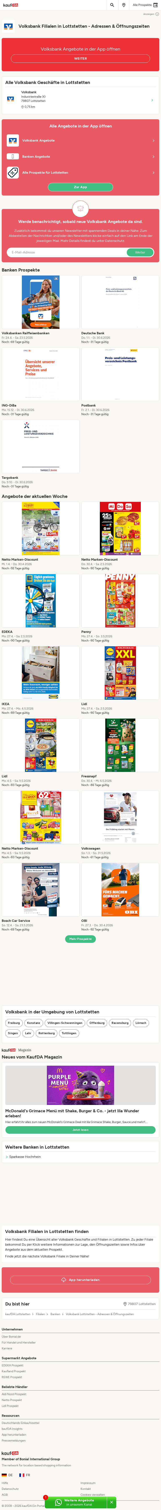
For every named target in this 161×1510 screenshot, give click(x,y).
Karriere (7, 1348)
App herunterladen (14, 1435)
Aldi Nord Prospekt (14, 1394)
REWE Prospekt (12, 1377)
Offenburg (97, 1023)
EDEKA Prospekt (12, 1365)
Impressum (87, 1483)
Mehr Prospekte (80, 939)
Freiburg (14, 1023)
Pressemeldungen (14, 1440)
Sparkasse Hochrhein (23, 1157)
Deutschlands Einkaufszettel (20, 1423)
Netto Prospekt (12, 1400)
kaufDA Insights (12, 1429)
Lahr (28, 1033)
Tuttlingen (69, 1033)
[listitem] (41, 309)
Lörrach (141, 1023)
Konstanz (33, 1023)
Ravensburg (120, 1023)
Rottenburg (46, 1033)
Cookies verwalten (92, 1495)
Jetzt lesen (80, 1130)
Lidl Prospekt (10, 1406)
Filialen (40, 1314)
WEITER (80, 58)
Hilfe (5, 1483)
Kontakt (85, 1489)
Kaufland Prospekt (14, 1371)
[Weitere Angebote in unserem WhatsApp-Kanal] (76, 1502)
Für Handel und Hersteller (19, 1342)
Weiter (140, 252)
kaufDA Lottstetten (17, 1314)
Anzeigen (151, 14)
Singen (13, 1033)
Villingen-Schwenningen (65, 1023)
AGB (5, 1495)
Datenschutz (114, 241)
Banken (55, 1314)
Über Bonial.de (11, 1336)
